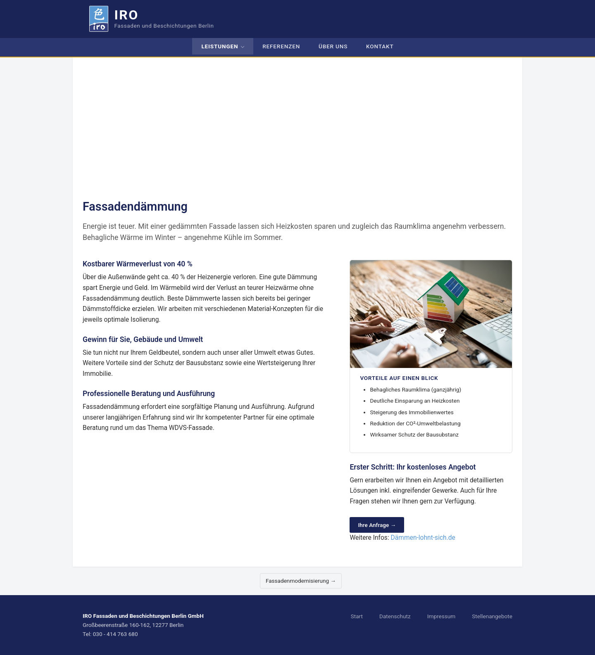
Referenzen (281, 46)
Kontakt (379, 46)
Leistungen (219, 46)
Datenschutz (395, 616)
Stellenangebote (492, 616)
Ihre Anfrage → (377, 525)
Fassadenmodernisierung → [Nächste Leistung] (301, 580)
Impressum (441, 616)
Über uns (333, 46)
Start (357, 616)
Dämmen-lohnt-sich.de (423, 537)
